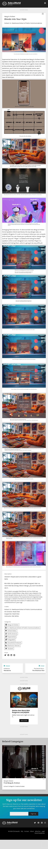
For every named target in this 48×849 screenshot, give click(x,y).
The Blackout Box (38, 670)
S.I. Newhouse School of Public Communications (26, 23)
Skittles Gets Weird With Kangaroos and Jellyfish (21, 711)
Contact (26, 831)
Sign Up (33, 814)
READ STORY (24, 720)
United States (10, 631)
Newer (7, 666)
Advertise (37, 831)
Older (41, 666)
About (32, 831)
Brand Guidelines (40, 833)
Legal (43, 831)
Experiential (10, 637)
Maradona (7, 670)
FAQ (22, 831)
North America (11, 634)
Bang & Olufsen (9, 16)
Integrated (10, 640)
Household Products (13, 643)
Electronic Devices (12, 645)
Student (9, 648)
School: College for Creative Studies (14, 786)
